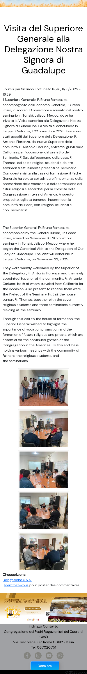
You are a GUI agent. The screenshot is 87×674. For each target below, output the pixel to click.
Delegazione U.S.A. (17, 580)
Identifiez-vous (16, 585)
